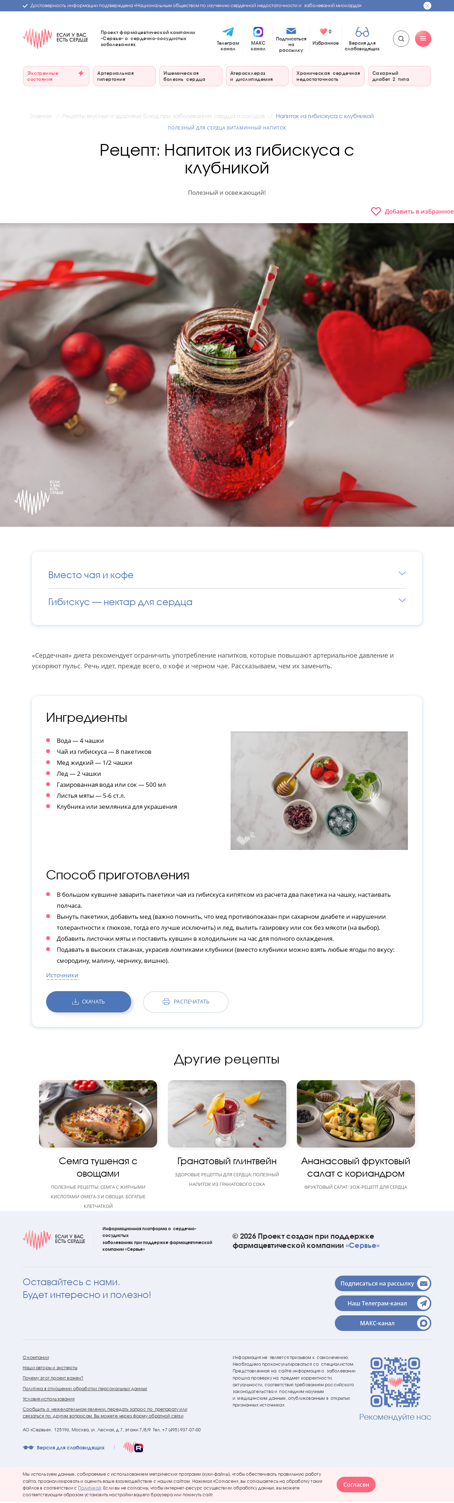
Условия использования (48, 1400)
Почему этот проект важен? (53, 1379)
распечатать (186, 1003)
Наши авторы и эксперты (50, 1369)
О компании (36, 1358)
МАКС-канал (395, 1324)
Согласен (356, 1486)
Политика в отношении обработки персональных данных (85, 1390)
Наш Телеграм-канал (389, 1304)
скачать (88, 1002)
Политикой (89, 1489)
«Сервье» (363, 1246)
